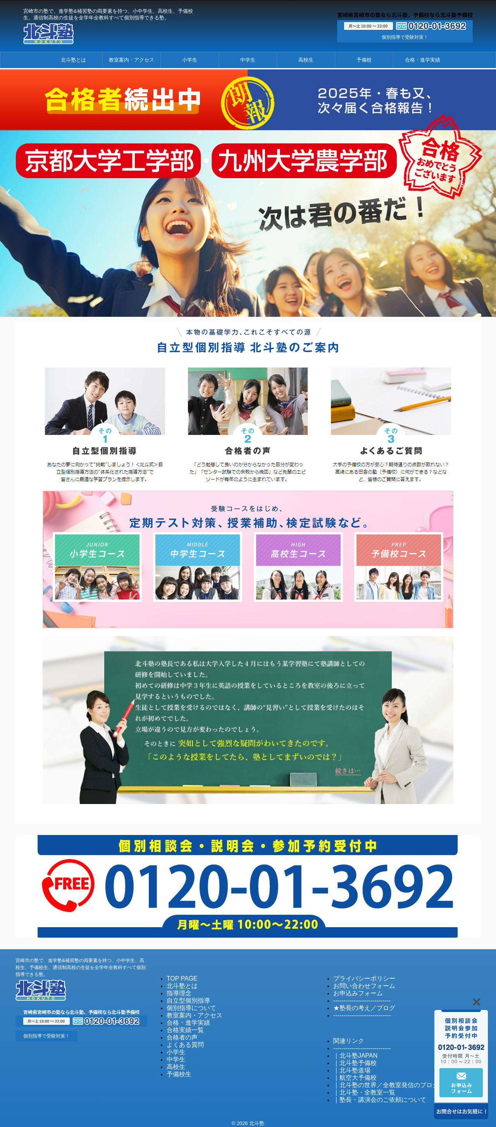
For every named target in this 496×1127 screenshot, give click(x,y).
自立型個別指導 (184, 997)
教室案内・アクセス (131, 60)
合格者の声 (179, 1032)
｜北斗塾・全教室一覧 (358, 1085)
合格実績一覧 (182, 1025)
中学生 (247, 60)
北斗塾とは (73, 60)
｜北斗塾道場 (348, 1064)
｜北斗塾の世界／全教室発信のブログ (376, 1078)
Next (489, 192)
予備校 (364, 60)
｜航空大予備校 (351, 1071)
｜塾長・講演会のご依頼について (371, 1092)
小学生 (189, 60)
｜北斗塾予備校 (351, 1057)
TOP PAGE (179, 976)
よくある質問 (182, 1039)
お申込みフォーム (353, 990)
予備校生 (177, 1067)
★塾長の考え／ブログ (358, 1004)
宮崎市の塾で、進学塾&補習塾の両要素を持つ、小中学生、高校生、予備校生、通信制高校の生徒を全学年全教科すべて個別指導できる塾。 (81, 965)
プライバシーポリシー (358, 976)
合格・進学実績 (422, 60)
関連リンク (345, 1036)
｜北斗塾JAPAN (351, 1050)
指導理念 (177, 990)
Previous (7, 192)
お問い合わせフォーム (358, 983)
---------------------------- (356, 997)
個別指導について (187, 1004)
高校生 (305, 60)
